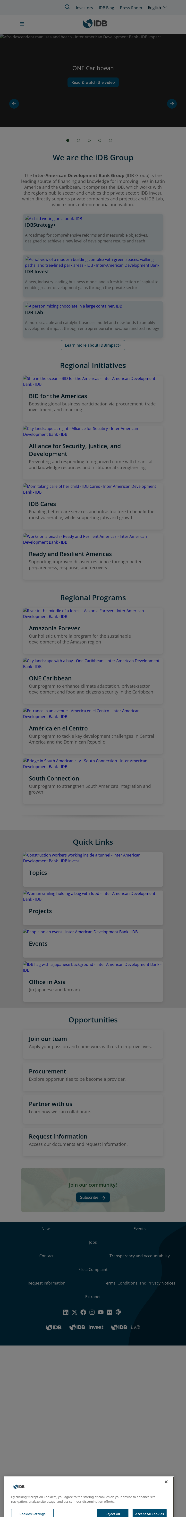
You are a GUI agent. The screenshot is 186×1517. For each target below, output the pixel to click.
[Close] (166, 1493)
